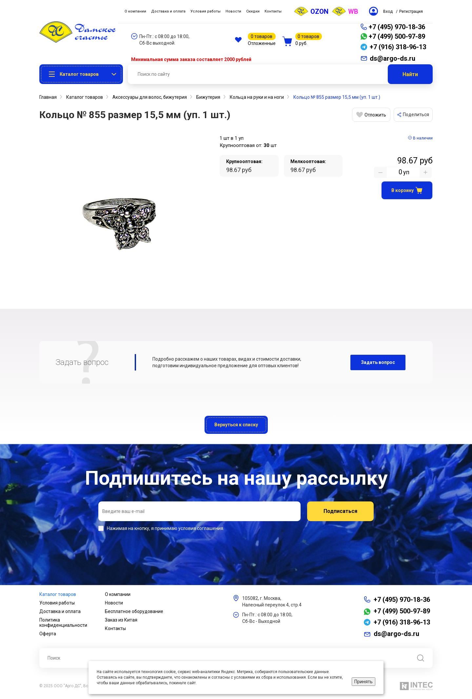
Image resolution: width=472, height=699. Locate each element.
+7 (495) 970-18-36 (397, 27)
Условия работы (57, 602)
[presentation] (148, 549)
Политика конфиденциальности (63, 622)
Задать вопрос (378, 362)
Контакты (115, 628)
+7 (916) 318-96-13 (402, 622)
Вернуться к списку (236, 424)
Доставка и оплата (60, 611)
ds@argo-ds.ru (396, 634)
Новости (114, 602)
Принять (363, 681)
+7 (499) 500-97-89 (397, 36)
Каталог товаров (57, 594)
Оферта (47, 633)
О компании (117, 594)
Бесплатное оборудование (134, 611)
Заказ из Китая (121, 620)
